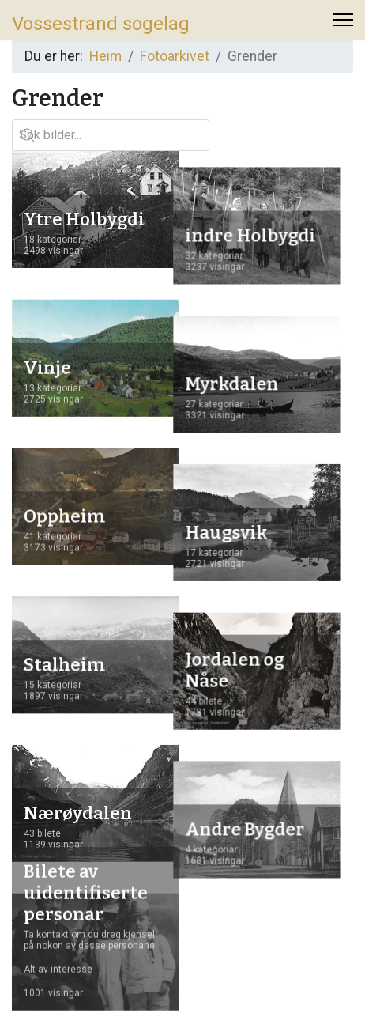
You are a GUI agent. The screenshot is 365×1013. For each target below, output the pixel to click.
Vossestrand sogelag (101, 23)
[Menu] (343, 23)
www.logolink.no (298, 980)
